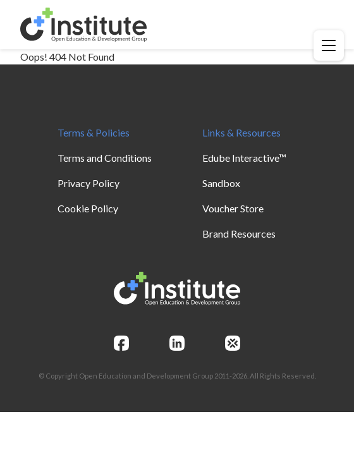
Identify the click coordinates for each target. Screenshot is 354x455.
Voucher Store (233, 208)
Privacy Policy (88, 183)
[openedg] (232, 343)
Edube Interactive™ (244, 158)
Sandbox (221, 183)
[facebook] (121, 343)
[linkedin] (177, 343)
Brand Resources (239, 234)
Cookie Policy (88, 208)
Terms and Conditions (105, 158)
